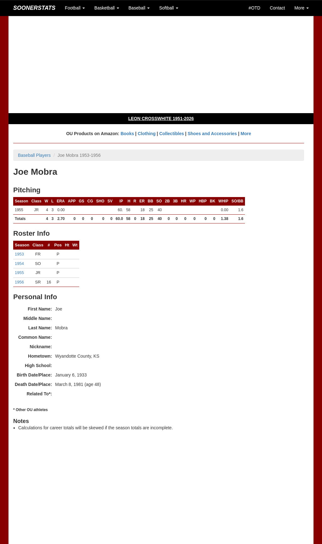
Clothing (147, 133)
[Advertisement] (161, 64)
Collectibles (171, 133)
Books (127, 133)
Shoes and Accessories (212, 133)
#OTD (254, 7)
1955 (19, 272)
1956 (19, 282)
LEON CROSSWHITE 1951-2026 (161, 118)
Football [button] (75, 7)
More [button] (301, 7)
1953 (19, 254)
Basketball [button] (106, 7)
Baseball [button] (139, 7)
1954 (19, 263)
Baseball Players (34, 155)
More (246, 133)
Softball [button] (168, 7)
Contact (277, 7)
